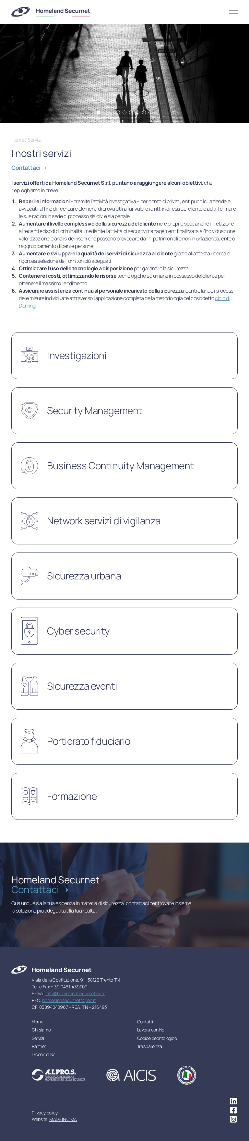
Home (17, 139)
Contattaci (26, 167)
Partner (39, 1046)
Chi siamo (41, 1030)
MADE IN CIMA (63, 1119)
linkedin (233, 1101)
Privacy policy (45, 1113)
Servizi (38, 1038)
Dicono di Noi (44, 1054)
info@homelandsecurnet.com (75, 993)
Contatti (145, 1022)
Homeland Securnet (50, 11)
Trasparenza (149, 1046)
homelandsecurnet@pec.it (69, 1000)
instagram (233, 1119)
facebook (233, 1110)
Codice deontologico (157, 1038)
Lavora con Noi (151, 1030)
